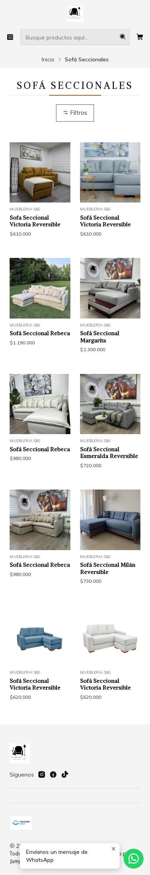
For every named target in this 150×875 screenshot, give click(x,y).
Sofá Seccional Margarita (99, 364)
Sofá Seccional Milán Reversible (107, 596)
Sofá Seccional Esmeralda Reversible (109, 480)
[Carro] (139, 37)
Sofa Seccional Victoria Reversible (35, 221)
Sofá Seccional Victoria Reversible (105, 221)
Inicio (48, 59)
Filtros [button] (75, 112)
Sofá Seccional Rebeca (40, 360)
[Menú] (10, 37)
